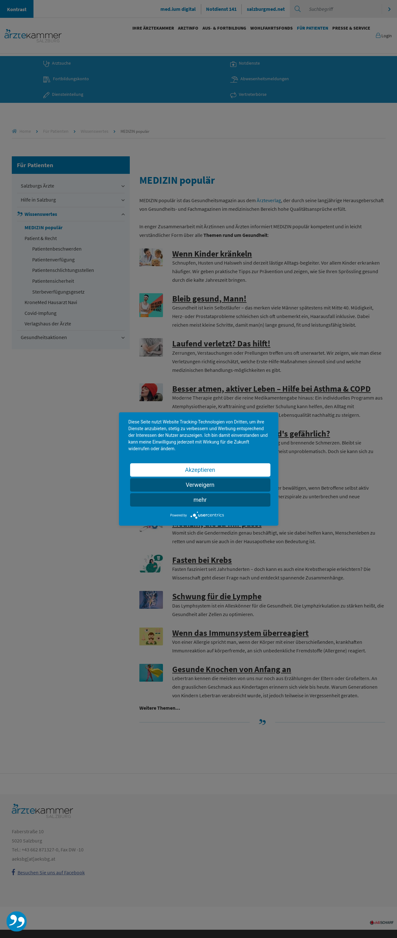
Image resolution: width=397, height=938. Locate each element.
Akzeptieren (200, 469)
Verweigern (200, 484)
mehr (200, 499)
